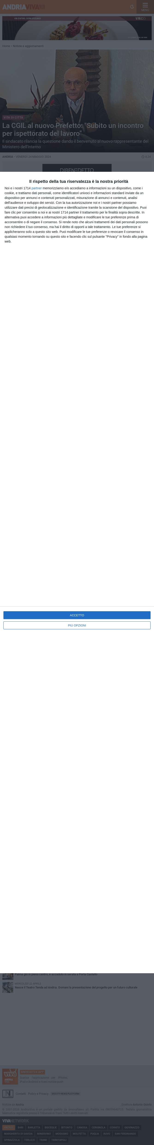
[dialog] (77, 572)
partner (37, 188)
